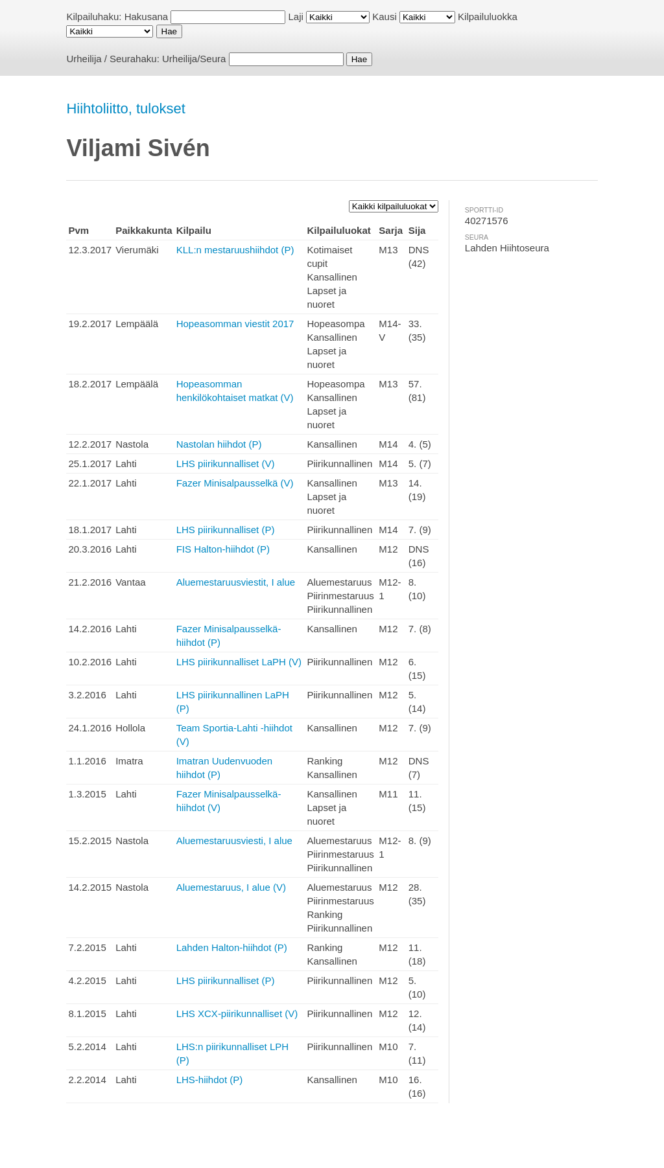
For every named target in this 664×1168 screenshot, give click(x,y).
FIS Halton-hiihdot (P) (223, 549)
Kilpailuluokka (487, 16)
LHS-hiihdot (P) (209, 1079)
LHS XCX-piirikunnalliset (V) (237, 1013)
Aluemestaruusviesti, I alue (234, 840)
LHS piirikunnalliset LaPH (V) (239, 661)
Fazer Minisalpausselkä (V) (235, 482)
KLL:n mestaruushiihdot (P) (235, 249)
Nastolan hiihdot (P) (219, 444)
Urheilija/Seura (194, 58)
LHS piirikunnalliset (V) (225, 463)
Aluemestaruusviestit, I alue (235, 582)
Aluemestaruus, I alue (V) (231, 887)
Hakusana (146, 16)
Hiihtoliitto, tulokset (125, 108)
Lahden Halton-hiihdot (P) (231, 947)
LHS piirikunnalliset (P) (225, 529)
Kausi (384, 16)
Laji (296, 16)
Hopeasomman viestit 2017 (235, 323)
